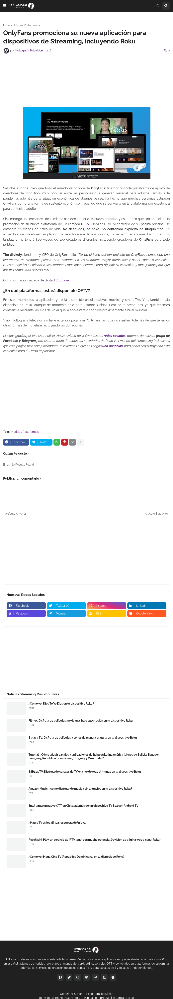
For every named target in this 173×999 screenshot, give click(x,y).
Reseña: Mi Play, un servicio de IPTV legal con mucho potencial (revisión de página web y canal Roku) (94, 839)
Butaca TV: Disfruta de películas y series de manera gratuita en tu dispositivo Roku (83, 737)
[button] (5, 5)
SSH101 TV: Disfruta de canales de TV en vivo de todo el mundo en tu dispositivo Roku (85, 771)
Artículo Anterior (15, 513)
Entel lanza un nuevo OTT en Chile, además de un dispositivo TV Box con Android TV (83, 805)
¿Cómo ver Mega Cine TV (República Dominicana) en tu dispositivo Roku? (77, 856)
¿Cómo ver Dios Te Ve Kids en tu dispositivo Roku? (61, 703)
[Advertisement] (86, 68)
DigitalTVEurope (56, 280)
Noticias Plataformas (26, 25)
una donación (112, 346)
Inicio (6, 25)
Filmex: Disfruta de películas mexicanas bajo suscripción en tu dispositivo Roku (81, 720)
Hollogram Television (99, 993)
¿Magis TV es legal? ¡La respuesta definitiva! (57, 822)
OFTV (85, 224)
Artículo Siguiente (156, 513)
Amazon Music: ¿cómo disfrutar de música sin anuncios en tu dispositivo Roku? (80, 788)
